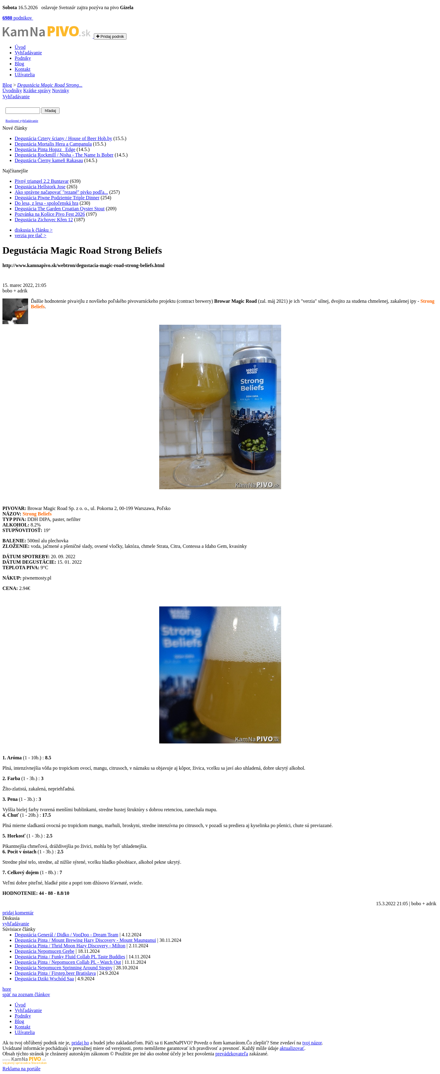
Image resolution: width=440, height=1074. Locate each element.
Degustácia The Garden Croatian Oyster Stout (60, 208)
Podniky (23, 58)
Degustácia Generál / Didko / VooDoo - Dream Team (66, 934)
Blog (19, 63)
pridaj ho (80, 1042)
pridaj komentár (18, 912)
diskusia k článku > (34, 230)
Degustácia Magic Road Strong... (49, 85)
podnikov (17, 17)
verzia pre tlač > (30, 235)
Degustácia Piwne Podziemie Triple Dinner (57, 197)
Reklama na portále (21, 1068)
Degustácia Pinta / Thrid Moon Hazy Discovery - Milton (70, 945)
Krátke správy (37, 90)
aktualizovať (292, 1048)
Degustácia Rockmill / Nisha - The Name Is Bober (64, 154)
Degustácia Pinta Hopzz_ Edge (45, 149)
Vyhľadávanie (28, 52)
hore (6, 989)
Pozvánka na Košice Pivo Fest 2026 (50, 214)
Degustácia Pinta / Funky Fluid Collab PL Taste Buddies (70, 956)
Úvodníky (12, 90)
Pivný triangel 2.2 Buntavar (42, 181)
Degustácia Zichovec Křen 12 (44, 219)
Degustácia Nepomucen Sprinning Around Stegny (63, 967)
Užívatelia (25, 74)
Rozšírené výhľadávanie (22, 120)
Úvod (20, 47)
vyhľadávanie (15, 923)
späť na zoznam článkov (26, 994)
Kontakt (23, 69)
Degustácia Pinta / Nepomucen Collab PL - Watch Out (68, 962)
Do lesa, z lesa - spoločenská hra (46, 203)
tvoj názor (312, 1042)
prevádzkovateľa (231, 1053)
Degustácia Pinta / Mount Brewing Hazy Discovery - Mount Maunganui (85, 940)
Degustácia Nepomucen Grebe (44, 951)
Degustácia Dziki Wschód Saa (44, 978)
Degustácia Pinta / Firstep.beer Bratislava (55, 973)
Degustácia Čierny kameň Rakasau (49, 160)
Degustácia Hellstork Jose (40, 186)
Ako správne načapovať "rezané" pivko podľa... (61, 192)
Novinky (60, 90)
